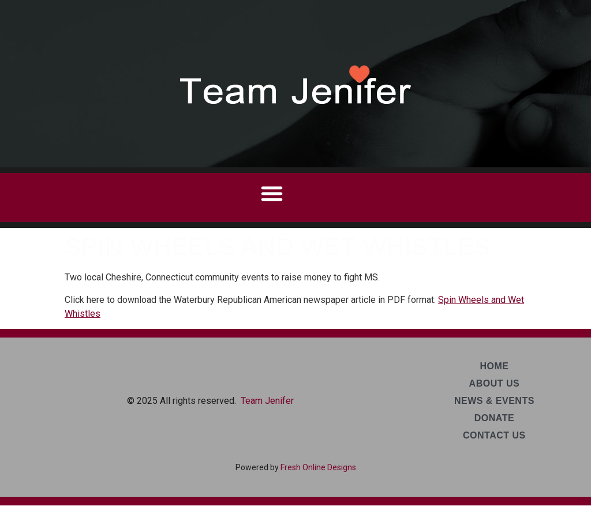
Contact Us (494, 435)
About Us (494, 383)
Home (494, 366)
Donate (494, 418)
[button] (272, 193)
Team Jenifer (267, 400)
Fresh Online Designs (318, 467)
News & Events (494, 401)
